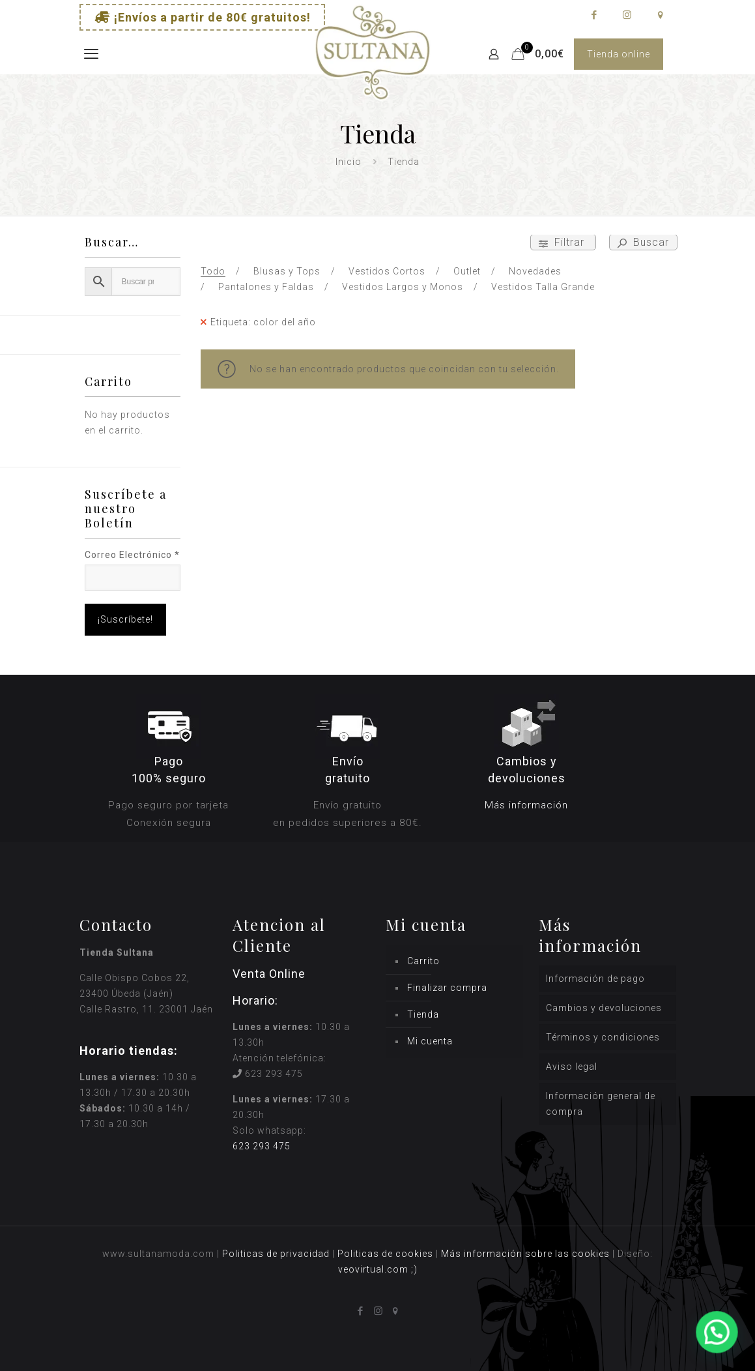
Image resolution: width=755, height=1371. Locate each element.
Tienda (423, 1014)
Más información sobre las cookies (525, 1253)
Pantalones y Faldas (266, 287)
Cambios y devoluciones (604, 1008)
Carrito (423, 961)
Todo (213, 271)
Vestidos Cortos (387, 271)
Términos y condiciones (603, 1037)
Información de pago (595, 978)
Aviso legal (571, 1066)
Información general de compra (600, 1104)
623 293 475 (274, 1074)
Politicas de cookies (385, 1253)
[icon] (660, 15)
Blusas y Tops (287, 271)
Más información (526, 805)
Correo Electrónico (132, 555)
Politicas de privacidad (276, 1253)
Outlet (467, 271)
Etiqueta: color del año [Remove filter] (263, 322)
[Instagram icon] (627, 15)
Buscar (643, 242)
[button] (717, 1333)
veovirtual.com (374, 1269)
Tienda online (618, 54)
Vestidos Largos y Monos (402, 287)
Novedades (535, 271)
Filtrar (563, 242)
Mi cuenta (430, 1041)
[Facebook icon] (593, 15)
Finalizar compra (447, 987)
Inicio (348, 161)
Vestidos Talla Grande (543, 287)
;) (414, 1269)
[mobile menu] (90, 54)
